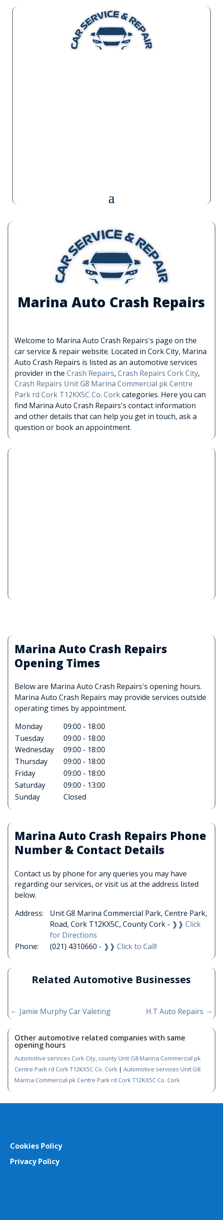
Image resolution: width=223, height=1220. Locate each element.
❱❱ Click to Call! (130, 946)
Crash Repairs (90, 373)
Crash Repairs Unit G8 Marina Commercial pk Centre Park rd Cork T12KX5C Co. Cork (104, 389)
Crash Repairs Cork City (158, 373)
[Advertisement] (111, 121)
